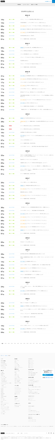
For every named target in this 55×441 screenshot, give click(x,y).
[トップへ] (3, 1)
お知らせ (6, 355)
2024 (12, 343)
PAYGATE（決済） (3, 426)
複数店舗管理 (3, 393)
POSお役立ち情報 (31, 369)
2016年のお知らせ (27, 11)
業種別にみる (17, 369)
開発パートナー (30, 399)
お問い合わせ (48, 377)
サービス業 (16, 363)
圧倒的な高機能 (3, 362)
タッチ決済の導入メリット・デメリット (33, 380)
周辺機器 (16, 396)
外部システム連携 (3, 404)
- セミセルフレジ (3, 384)
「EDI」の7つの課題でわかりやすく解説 (33, 393)
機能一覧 (2, 370)
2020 (24, 343)
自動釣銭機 (16, 398)
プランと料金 (17, 385)
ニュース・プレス (26, 4)
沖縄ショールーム (30, 367)
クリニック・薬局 (17, 377)
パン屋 (15, 373)
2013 (46, 343)
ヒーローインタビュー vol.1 (32, 419)
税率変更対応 (3, 373)
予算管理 (2, 389)
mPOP (15, 399)
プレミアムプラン (17, 387)
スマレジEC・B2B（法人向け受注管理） (36, 426)
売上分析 (2, 388)
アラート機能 (3, 413)
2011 (52, 343)
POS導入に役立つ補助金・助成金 (33, 372)
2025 (9, 343)
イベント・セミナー (31, 406)
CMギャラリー (30, 416)
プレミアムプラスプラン (18, 388)
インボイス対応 (3, 376)
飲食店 (15, 372)
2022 (18, 343)
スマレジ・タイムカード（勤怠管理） (12, 426)
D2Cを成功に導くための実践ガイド (33, 392)
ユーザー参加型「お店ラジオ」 (32, 410)
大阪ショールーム (30, 364)
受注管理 (2, 397)
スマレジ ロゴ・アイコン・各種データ (34, 414)
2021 (21, 343)
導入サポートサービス (18, 405)
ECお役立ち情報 (30, 385)
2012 (49, 343)
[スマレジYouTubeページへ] (51, 433)
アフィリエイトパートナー (32, 400)
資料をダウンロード (47, 374)
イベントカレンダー (3, 400)
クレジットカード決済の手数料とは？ (33, 381)
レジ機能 (2, 372)
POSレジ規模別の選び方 (31, 375)
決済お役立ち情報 (31, 377)
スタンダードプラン (17, 392)
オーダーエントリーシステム (5, 408)
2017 (34, 343)
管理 (2, 401)
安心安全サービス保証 (4, 365)
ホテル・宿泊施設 (17, 381)
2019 (27, 343)
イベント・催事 (17, 364)
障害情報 (19, 4)
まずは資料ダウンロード (48, 1)
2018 (30, 343)
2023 (15, 343)
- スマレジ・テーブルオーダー (5, 409)
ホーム (3, 355)
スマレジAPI (2, 405)
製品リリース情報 (34, 4)
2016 (37, 343)
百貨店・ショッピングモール (18, 367)
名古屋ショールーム (31, 363)
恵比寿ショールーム (31, 360)
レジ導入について (17, 403)
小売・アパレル (17, 360)
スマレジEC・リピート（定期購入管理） (48, 426)
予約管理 (2, 392)
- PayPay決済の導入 (4, 381)
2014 (43, 343)
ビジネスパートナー (31, 396)
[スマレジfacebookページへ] (48, 433)
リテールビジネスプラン (18, 391)
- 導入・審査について (4, 380)
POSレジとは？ (30, 371)
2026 (5, 343)
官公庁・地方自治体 (17, 380)
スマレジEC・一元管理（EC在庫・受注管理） (24, 426)
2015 (40, 343)
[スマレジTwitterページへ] (46, 433)
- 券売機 (2, 385)
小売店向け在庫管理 (3, 396)
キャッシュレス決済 (3, 377)
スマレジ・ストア (3, 412)
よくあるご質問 (17, 406)
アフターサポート (3, 366)
